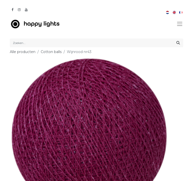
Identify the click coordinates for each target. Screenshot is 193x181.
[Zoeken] (178, 42)
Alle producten (22, 52)
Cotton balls (51, 52)
